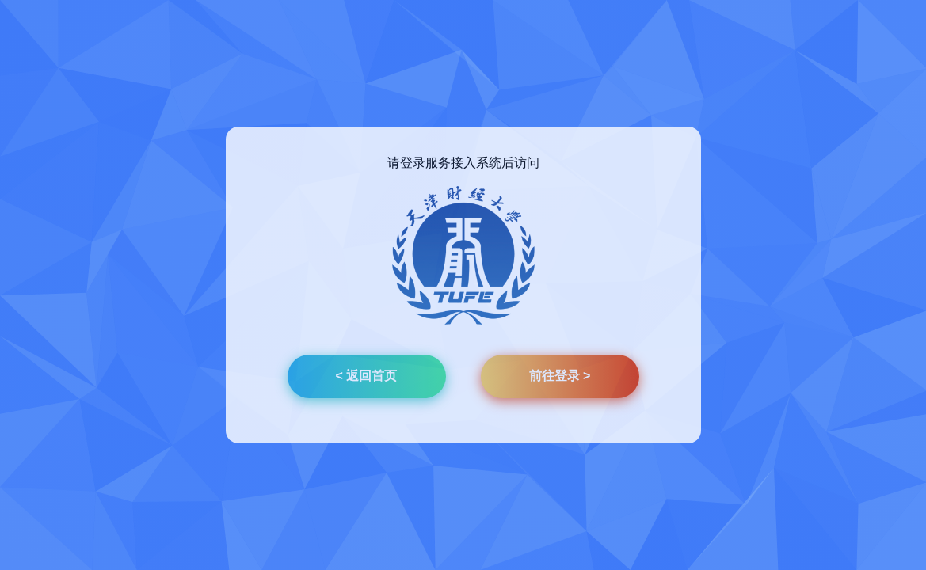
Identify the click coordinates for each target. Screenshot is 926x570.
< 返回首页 (367, 375)
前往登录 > (560, 375)
